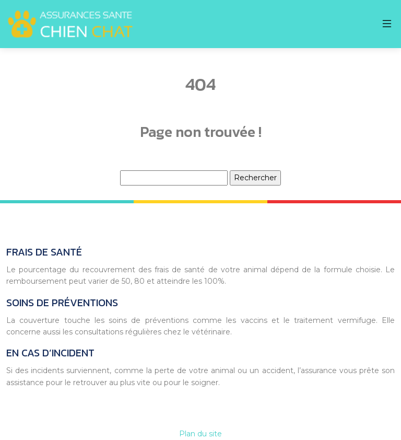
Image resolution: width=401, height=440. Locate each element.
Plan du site (200, 433)
